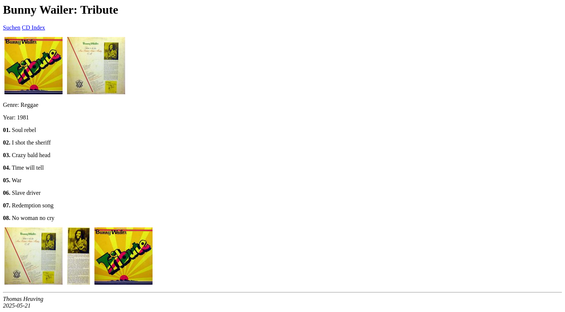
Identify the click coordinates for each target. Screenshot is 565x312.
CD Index (33, 27)
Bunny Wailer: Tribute (60, 9)
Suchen (11, 27)
